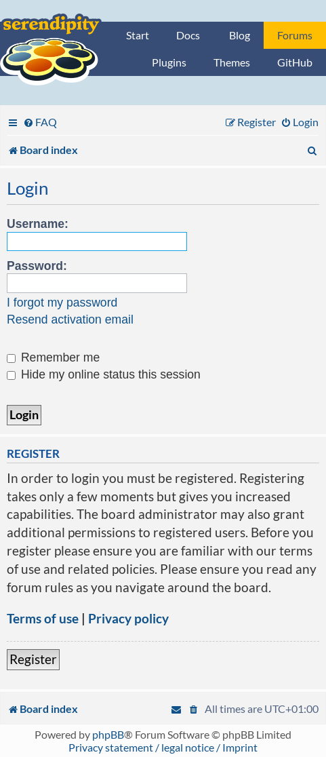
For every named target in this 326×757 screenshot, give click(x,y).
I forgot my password (62, 302)
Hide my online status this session (104, 374)
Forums (294, 34)
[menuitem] (40, 122)
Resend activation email (70, 319)
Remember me (53, 357)
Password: (37, 266)
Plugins (169, 62)
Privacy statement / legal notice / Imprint (163, 747)
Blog (239, 34)
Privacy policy (128, 618)
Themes (231, 62)
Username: (37, 224)
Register (33, 659)
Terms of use (43, 618)
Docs (188, 34)
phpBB (108, 734)
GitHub (294, 62)
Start (137, 34)
